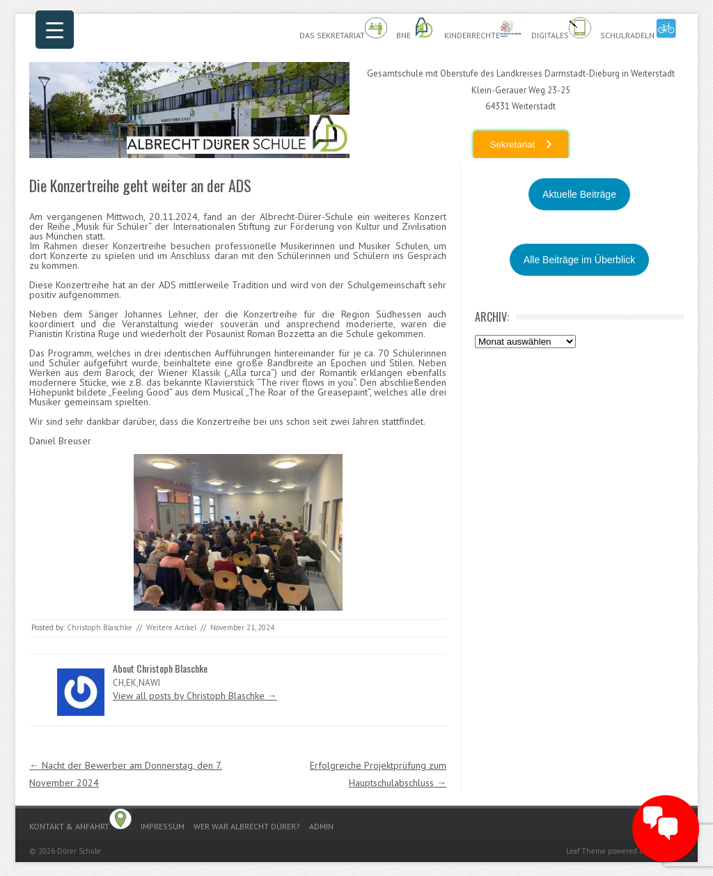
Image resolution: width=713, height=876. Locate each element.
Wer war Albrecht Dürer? (247, 826)
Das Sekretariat (343, 28)
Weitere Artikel (171, 627)
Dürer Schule (79, 851)
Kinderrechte (483, 28)
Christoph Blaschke (99, 627)
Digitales (561, 28)
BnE (415, 28)
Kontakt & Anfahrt (80, 819)
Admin (321, 826)
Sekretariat (512, 144)
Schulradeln (638, 28)
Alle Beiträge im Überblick (579, 259)
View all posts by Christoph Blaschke (195, 695)
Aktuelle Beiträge (579, 194)
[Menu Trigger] (55, 29)
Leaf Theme (586, 851)
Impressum (163, 826)
